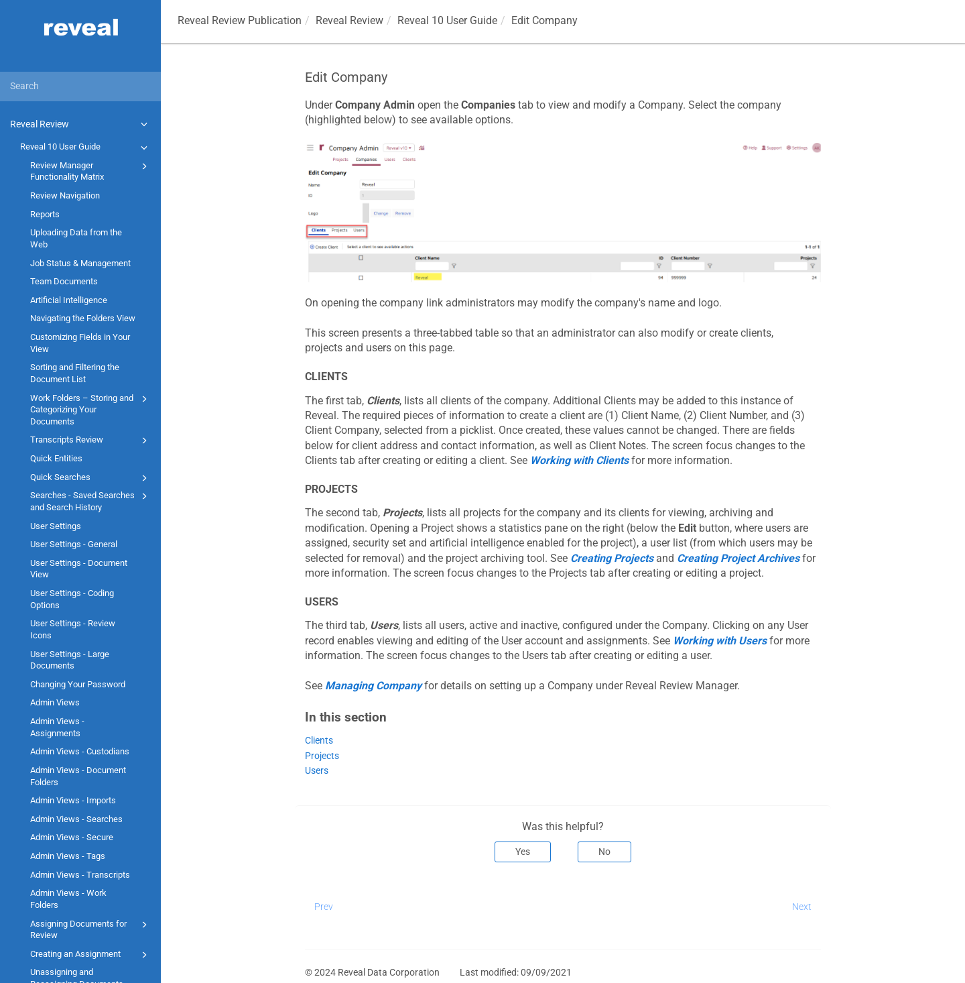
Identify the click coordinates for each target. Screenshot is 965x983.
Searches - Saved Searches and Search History (90, 500)
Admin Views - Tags (67, 856)
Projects (322, 756)
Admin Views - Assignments (57, 727)
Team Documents (64, 281)
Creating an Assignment (90, 954)
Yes (522, 851)
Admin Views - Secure (71, 837)
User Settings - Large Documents (69, 660)
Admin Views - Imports (73, 800)
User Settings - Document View (78, 569)
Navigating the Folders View (82, 318)
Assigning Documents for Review (90, 929)
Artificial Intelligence (68, 300)
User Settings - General (73, 544)
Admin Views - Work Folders (68, 899)
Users (316, 770)
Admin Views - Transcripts (80, 875)
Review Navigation (65, 195)
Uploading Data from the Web (76, 238)
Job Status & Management (80, 263)
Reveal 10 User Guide (85, 147)
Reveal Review (80, 124)
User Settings (55, 526)
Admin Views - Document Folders (78, 776)
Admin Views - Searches (76, 819)
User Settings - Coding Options (72, 599)
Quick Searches (90, 478)
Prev (323, 906)
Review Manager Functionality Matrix (90, 170)
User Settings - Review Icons (72, 629)
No (604, 851)
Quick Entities (56, 458)
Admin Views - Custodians (79, 751)
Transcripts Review (90, 440)
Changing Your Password (77, 684)
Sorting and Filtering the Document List (74, 373)
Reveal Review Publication (240, 20)
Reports (45, 214)
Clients (319, 740)
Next (802, 906)
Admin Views (55, 702)
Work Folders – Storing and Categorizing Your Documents (90, 409)
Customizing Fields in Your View (80, 343)
